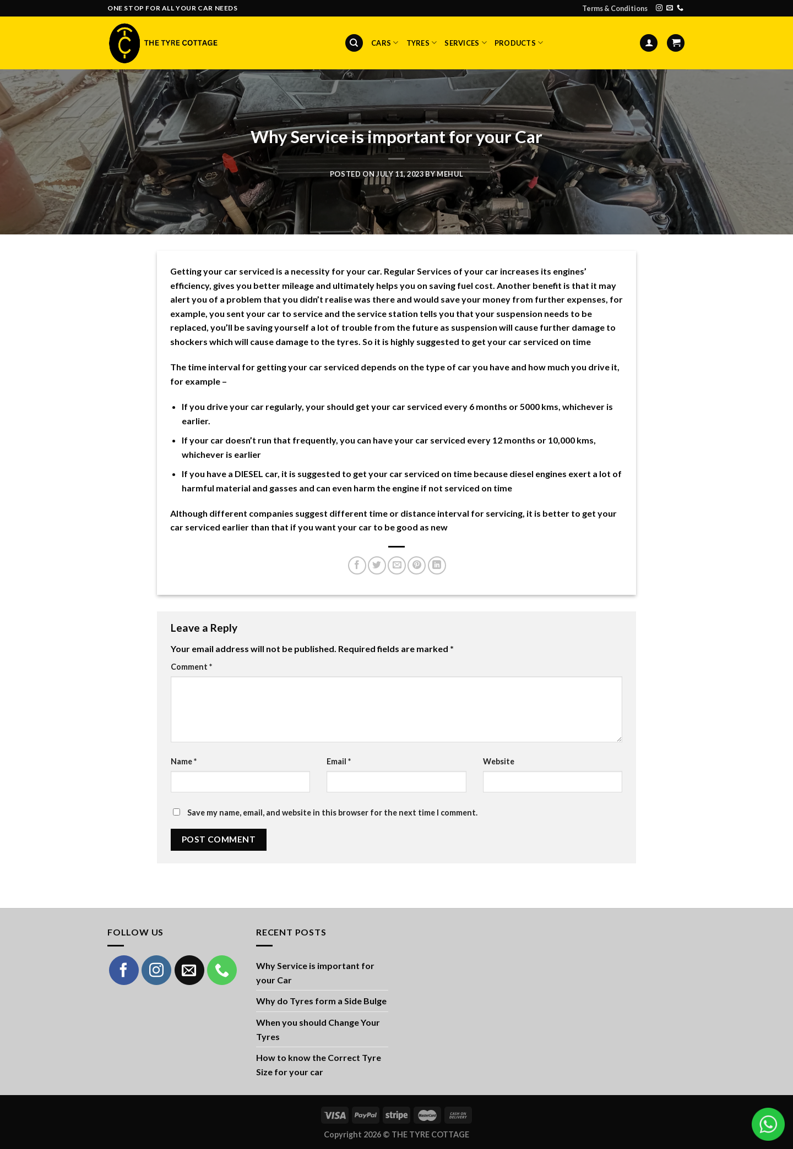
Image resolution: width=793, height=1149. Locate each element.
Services (465, 42)
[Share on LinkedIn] (437, 565)
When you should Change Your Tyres (318, 1029)
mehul (450, 173)
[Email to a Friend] (397, 565)
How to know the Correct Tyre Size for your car (318, 1064)
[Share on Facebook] (357, 565)
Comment (191, 666)
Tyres (421, 42)
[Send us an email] (669, 8)
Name (184, 761)
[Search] (354, 43)
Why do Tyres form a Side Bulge (321, 1000)
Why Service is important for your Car (315, 972)
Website (498, 761)
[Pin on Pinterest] (417, 565)
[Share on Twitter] (377, 565)
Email (339, 761)
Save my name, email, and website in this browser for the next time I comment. (332, 812)
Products (519, 42)
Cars (384, 42)
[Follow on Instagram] (659, 8)
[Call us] (680, 8)
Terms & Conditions (615, 8)
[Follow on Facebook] (124, 970)
